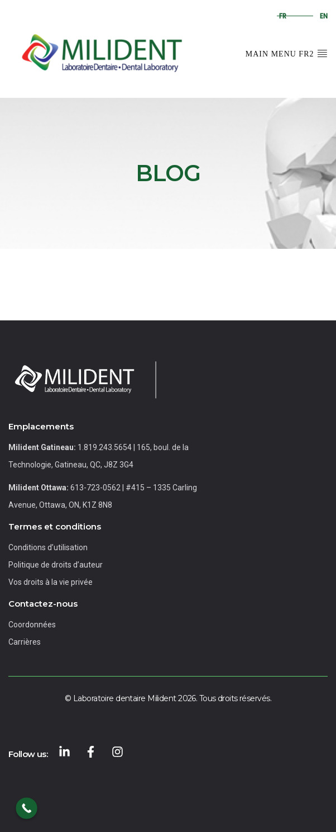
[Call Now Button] (26, 808)
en (324, 16)
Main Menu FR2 (287, 53)
